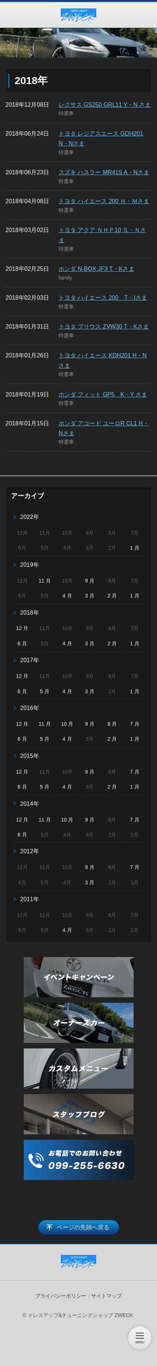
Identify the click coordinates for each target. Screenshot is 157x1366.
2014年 (29, 804)
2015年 (29, 756)
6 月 (22, 643)
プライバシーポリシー (60, 1296)
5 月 (44, 691)
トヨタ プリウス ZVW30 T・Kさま (104, 326)
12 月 (22, 628)
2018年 (29, 613)
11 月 (44, 581)
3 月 (89, 596)
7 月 (134, 724)
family (65, 278)
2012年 (29, 851)
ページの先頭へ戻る (83, 1227)
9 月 (89, 581)
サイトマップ (106, 1296)
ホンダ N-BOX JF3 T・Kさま (96, 269)
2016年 (29, 708)
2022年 (29, 517)
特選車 (66, 113)
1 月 (134, 548)
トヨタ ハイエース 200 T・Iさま (103, 298)
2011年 (29, 899)
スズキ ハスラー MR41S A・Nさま (104, 172)
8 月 (112, 724)
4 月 (67, 596)
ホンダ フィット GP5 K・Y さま (103, 394)
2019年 (29, 565)
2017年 (29, 660)
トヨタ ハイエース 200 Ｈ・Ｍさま (104, 201)
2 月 (112, 596)
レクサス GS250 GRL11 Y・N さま (105, 105)
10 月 (67, 724)
